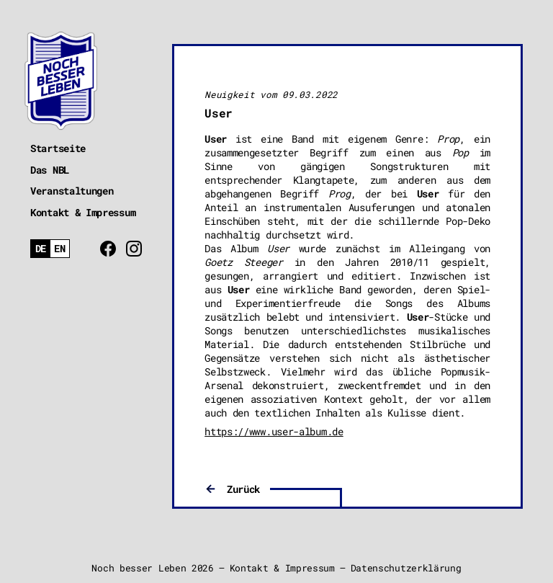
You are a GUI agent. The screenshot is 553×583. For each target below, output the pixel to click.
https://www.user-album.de (273, 431)
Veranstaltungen (72, 190)
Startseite (58, 148)
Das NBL (49, 170)
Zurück (243, 489)
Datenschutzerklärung (406, 568)
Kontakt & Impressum (82, 212)
